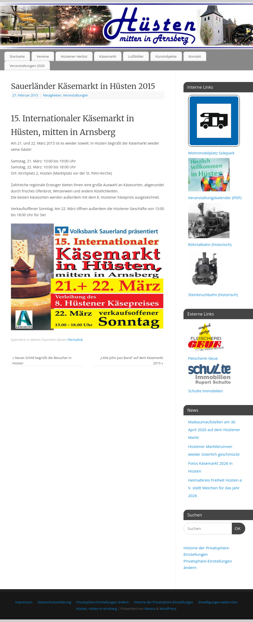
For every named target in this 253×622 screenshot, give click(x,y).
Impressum (24, 602)
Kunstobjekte (166, 56)
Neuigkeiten (52, 95)
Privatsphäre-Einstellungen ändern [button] (102, 602)
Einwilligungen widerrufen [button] (218, 602)
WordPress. (168, 608)
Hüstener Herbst (74, 56)
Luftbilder (136, 56)
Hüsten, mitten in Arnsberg (96, 608)
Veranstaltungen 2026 (27, 65)
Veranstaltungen (75, 95)
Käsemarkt (107, 56)
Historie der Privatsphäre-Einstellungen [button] (163, 602)
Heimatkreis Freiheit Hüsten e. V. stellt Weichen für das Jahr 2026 (215, 487)
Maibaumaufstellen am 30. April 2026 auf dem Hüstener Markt (214, 429)
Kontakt (194, 56)
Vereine (43, 56)
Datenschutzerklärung (54, 602)
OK (236, 528)
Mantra (150, 608)
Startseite (17, 56)
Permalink (75, 340)
